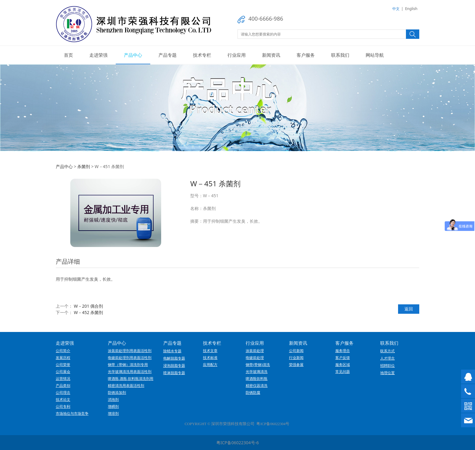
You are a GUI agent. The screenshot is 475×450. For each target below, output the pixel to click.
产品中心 (133, 55)
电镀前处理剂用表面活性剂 (129, 358)
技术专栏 (202, 55)
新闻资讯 (271, 55)
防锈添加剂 (117, 393)
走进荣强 (98, 55)
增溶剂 (113, 413)
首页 (68, 55)
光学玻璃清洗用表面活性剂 (129, 372)
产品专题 (167, 55)
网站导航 (375, 55)
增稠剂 (113, 406)
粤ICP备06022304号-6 (237, 442)
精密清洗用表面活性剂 (126, 386)
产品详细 (68, 261)
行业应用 (237, 55)
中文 (396, 8)
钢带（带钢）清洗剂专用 (128, 365)
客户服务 (306, 55)
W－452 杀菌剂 (88, 312)
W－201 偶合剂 (88, 306)
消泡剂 (113, 400)
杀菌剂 (83, 166)
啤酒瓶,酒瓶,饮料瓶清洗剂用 (130, 379)
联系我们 (340, 55)
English (411, 8)
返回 (408, 309)
